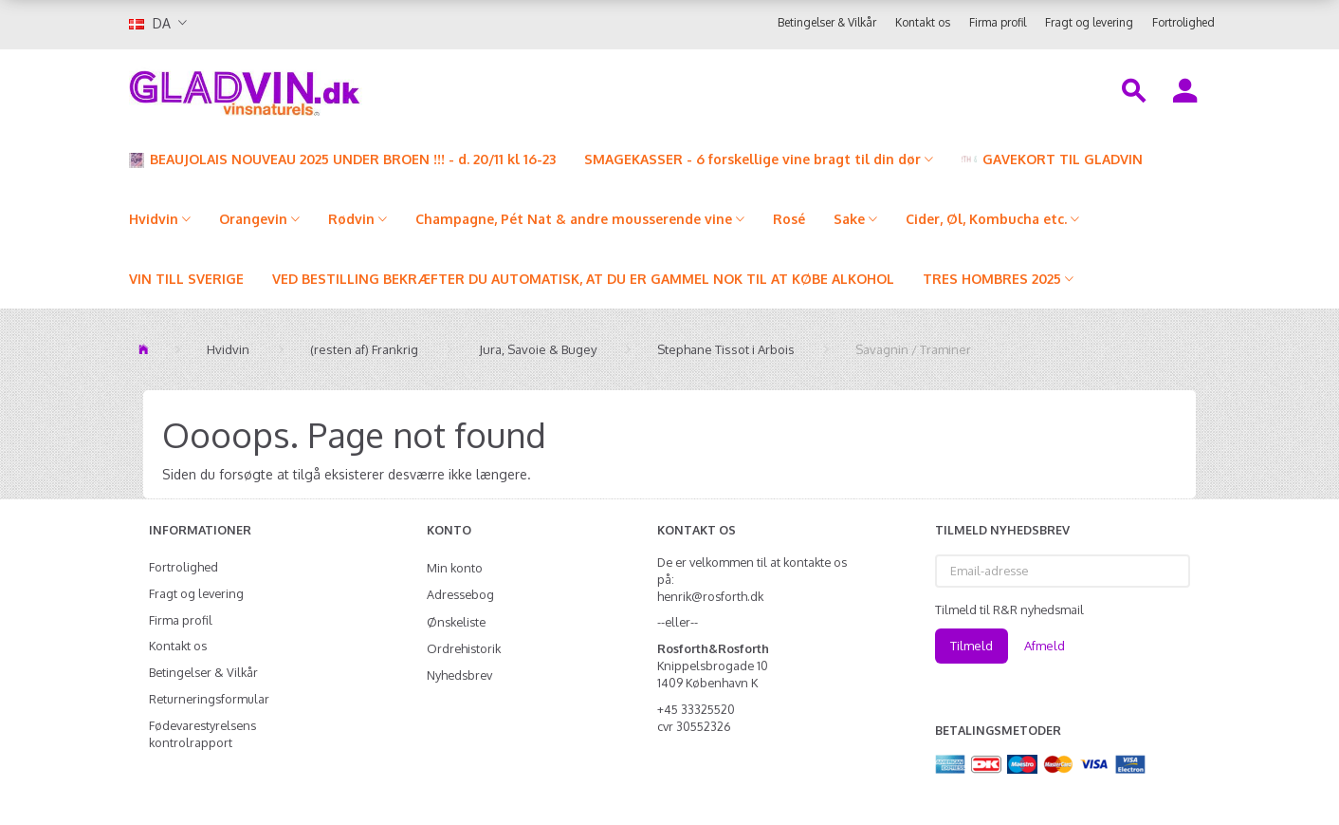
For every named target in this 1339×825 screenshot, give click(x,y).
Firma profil (997, 22)
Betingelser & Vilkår (827, 22)
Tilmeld (971, 645)
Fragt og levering (1089, 22)
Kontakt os (922, 22)
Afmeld (1044, 645)
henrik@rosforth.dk (710, 596)
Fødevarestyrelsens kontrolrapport (202, 734)
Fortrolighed (1183, 22)
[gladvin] (323, 89)
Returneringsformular (209, 698)
